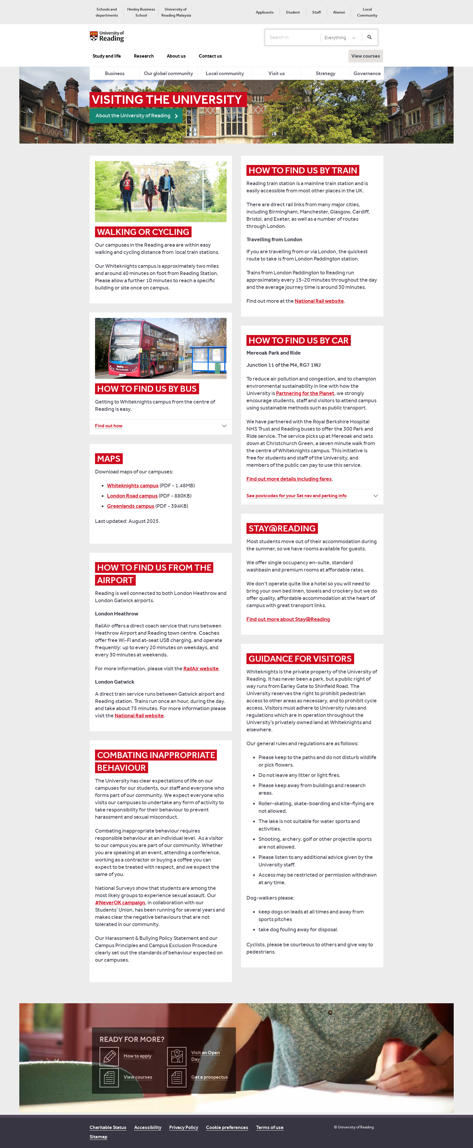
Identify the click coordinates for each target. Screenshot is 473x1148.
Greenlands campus (130, 506)
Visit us (276, 73)
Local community (225, 73)
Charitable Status (108, 1127)
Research (144, 56)
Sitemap (98, 1137)
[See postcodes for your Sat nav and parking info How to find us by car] (312, 495)
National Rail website (319, 301)
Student (293, 12)
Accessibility (147, 1127)
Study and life (107, 56)
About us (176, 56)
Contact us (210, 56)
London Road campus (132, 495)
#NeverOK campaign (120, 902)
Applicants (265, 12)
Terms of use (270, 1127)
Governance (367, 73)
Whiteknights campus (133, 485)
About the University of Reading (133, 115)
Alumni (339, 12)
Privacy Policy (183, 1127)
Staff (316, 12)
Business (115, 73)
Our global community (168, 73)
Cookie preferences (227, 1127)
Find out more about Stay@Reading (288, 619)
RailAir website (201, 668)
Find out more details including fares (289, 479)
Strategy (325, 73)
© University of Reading (354, 1127)
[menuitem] (107, 12)
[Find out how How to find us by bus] (161, 425)
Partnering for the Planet (305, 393)
